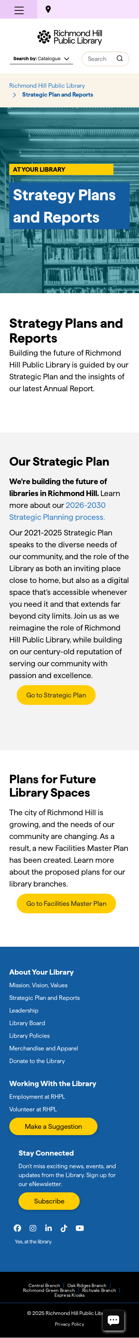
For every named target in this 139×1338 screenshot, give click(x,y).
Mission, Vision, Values (38, 985)
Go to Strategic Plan (56, 695)
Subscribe (49, 1201)
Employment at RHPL (37, 1097)
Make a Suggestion (53, 1126)
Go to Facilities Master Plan (66, 903)
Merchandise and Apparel (43, 1048)
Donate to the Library (37, 1061)
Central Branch (44, 1285)
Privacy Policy (69, 1324)
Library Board (27, 1023)
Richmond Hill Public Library (47, 85)
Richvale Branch (99, 1290)
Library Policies (29, 1036)
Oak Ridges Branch (86, 1285)
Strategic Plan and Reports (44, 998)
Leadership (24, 1010)
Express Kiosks (69, 1295)
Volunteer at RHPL (33, 1109)
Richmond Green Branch (49, 1290)
